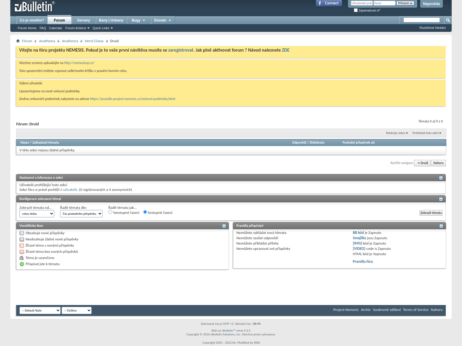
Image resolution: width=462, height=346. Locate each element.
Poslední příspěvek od (359, 142)
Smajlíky (359, 238)
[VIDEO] (359, 248)
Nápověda (431, 4)
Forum (59, 20)
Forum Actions (75, 28)
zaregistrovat (181, 50)
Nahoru (438, 163)
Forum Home (27, 28)
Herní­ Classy (94, 41)
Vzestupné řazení (123, 212)
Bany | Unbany (111, 20)
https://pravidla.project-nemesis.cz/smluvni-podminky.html (132, 99)
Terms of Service (415, 309)
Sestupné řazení (157, 212)
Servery (83, 20)
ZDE (286, 50)
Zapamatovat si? (367, 10)
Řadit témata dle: (73, 207)
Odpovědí (299, 142)
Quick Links (101, 28)
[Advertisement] (123, 287)
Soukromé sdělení (387, 309)
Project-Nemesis (346, 309)
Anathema (47, 41)
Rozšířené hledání (433, 27)
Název (24, 142)
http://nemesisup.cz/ (79, 63)
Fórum (27, 41)
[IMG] (357, 243)
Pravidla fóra (363, 261)
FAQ (42, 28)
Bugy (139, 20)
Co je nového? (32, 20)
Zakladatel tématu (45, 142)
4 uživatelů (68, 189)
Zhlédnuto (316, 142)
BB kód (358, 232)
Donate (163, 20)
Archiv (366, 309)
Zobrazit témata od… (35, 207)
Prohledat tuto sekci (425, 133)
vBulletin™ (228, 330)
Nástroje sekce (395, 133)
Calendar (55, 28)
